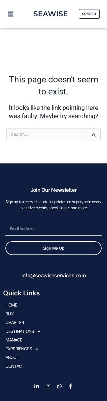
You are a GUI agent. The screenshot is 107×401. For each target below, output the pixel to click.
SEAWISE (50, 13)
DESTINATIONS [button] (23, 331)
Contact (14, 366)
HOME (11, 305)
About (12, 357)
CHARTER (14, 322)
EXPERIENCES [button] (22, 349)
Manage (13, 340)
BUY (9, 314)
